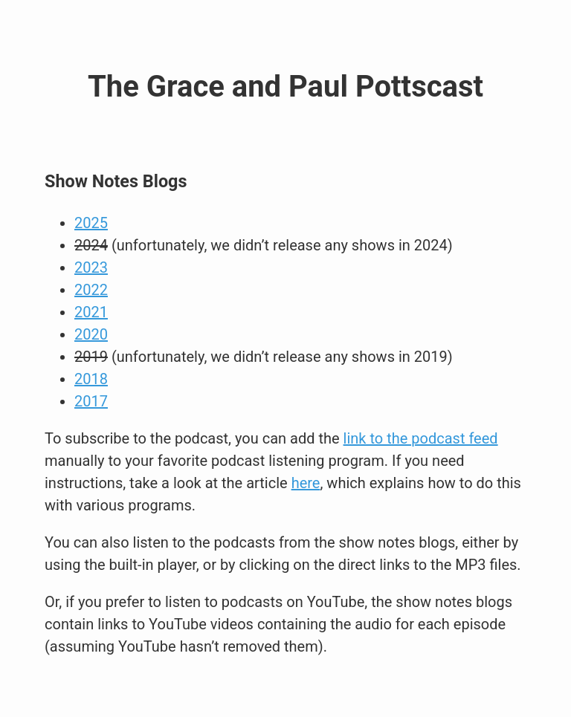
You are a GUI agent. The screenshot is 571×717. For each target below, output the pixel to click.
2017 (91, 401)
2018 (91, 379)
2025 (91, 223)
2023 (91, 267)
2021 (91, 312)
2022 (91, 290)
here (305, 483)
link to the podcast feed (420, 438)
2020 (91, 334)
